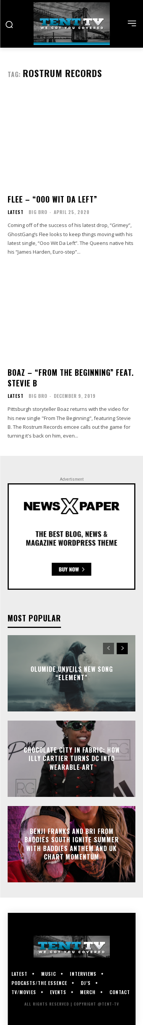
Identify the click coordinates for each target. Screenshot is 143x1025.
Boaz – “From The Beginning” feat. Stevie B (71, 378)
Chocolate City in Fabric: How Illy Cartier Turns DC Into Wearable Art (72, 758)
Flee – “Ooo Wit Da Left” (52, 199)
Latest (16, 212)
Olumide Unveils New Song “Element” (72, 673)
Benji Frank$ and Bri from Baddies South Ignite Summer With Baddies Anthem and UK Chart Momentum (71, 844)
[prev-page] (108, 648)
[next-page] (122, 648)
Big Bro (38, 212)
